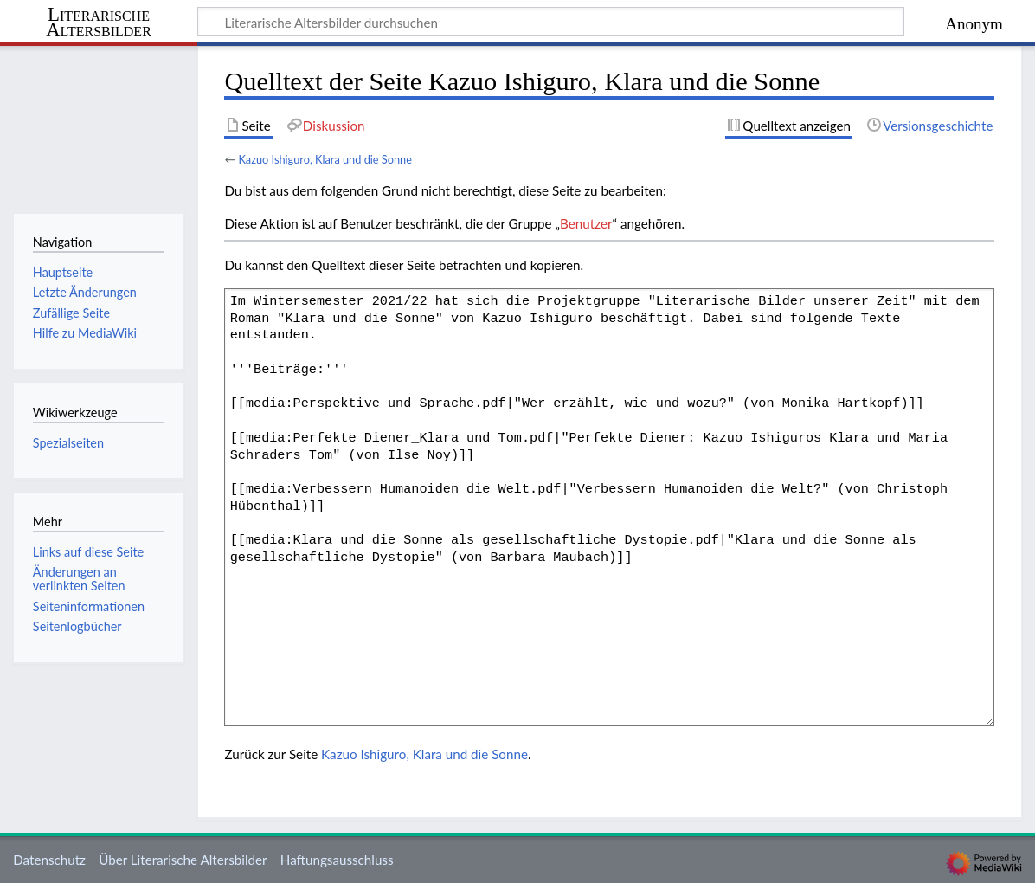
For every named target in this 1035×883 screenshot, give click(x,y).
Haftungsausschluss (337, 859)
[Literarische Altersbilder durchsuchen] (550, 21)
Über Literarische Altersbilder (183, 859)
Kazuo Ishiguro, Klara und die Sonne (325, 159)
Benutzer (586, 223)
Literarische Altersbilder (98, 23)
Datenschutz (49, 859)
